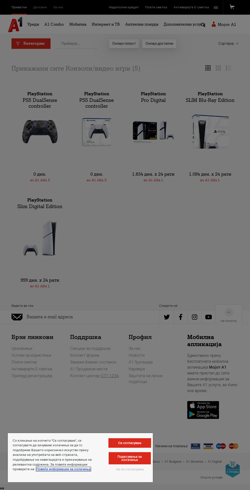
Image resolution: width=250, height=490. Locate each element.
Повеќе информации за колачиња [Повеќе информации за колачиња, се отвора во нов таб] (63, 469)
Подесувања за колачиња (129, 458)
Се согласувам (129, 443)
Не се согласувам (130, 469)
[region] (80, 457)
